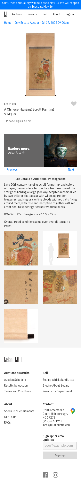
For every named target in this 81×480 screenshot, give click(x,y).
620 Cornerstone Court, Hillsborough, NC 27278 (55, 414)
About (56, 14)
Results (32, 14)
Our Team (10, 417)
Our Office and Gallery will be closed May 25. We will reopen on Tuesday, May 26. (40, 4)
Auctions (17, 14)
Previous (11, 170)
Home (7, 23)
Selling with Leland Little (58, 380)
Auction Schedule (15, 380)
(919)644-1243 (52, 421)
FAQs (7, 423)
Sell (45, 14)
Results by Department (57, 391)
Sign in (70, 14)
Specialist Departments (19, 411)
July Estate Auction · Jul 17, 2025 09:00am (42, 23)
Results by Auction (16, 386)
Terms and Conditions (18, 391)
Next (72, 170)
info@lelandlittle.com (57, 425)
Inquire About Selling (56, 386)
